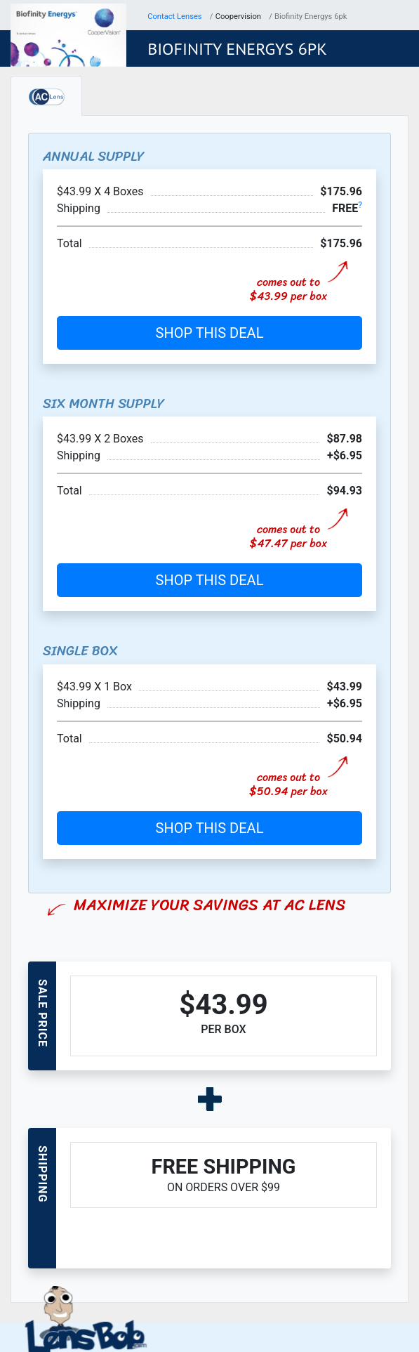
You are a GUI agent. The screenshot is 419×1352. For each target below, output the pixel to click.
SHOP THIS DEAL (210, 332)
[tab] (46, 96)
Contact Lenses (174, 16)
